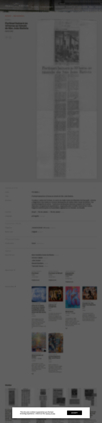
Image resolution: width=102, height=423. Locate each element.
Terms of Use (50, 414)
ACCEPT (74, 413)
